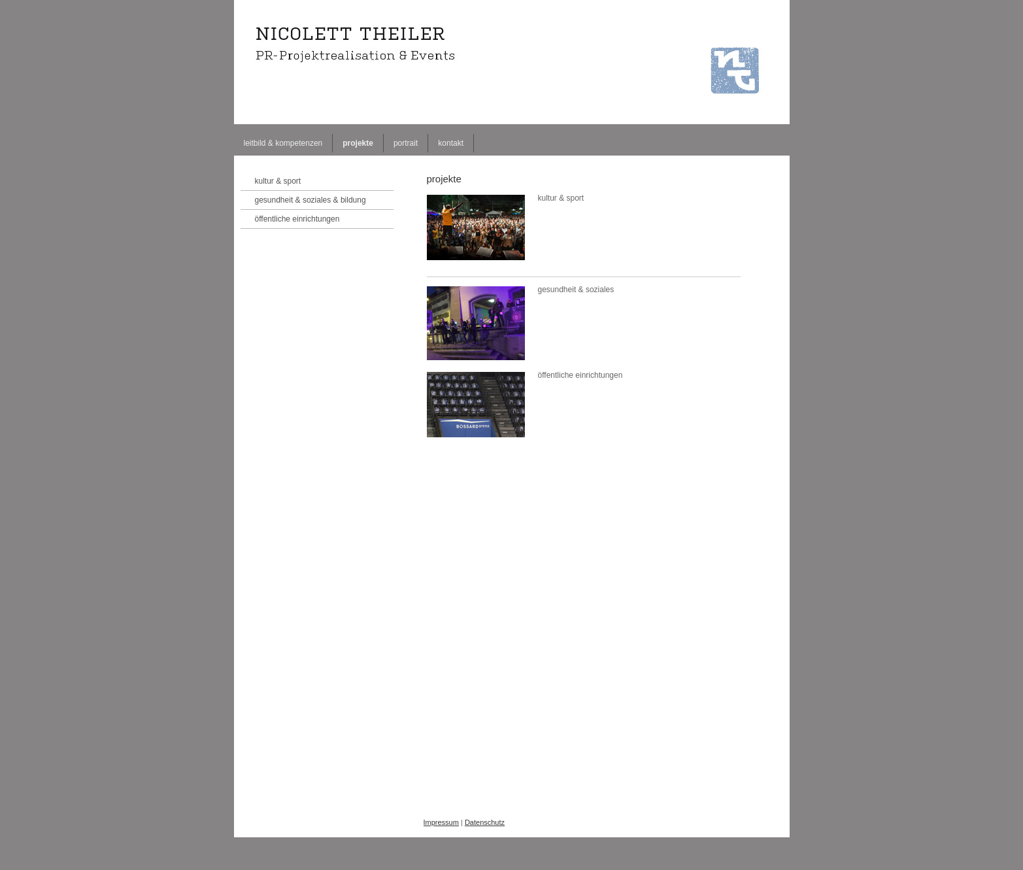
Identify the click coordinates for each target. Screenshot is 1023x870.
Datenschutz (485, 822)
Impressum (441, 822)
